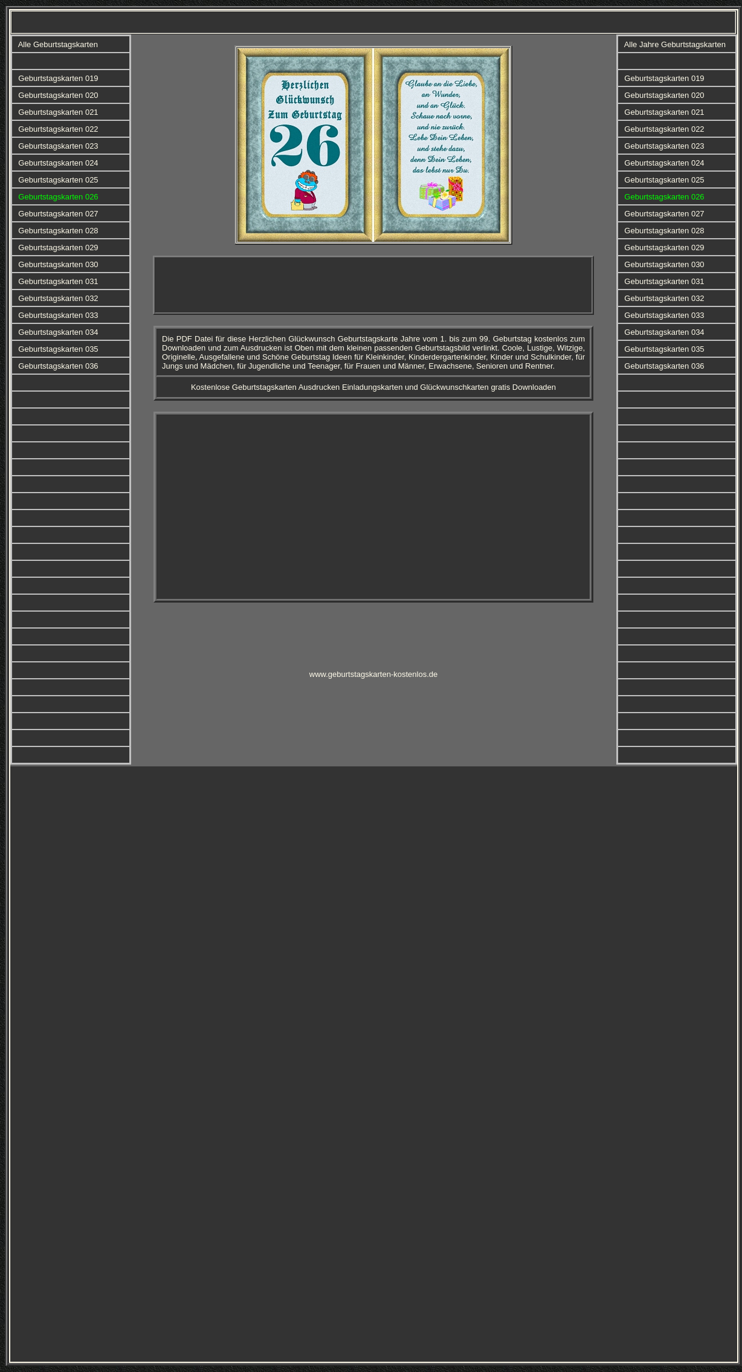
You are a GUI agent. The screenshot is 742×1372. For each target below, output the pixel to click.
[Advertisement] (373, 285)
